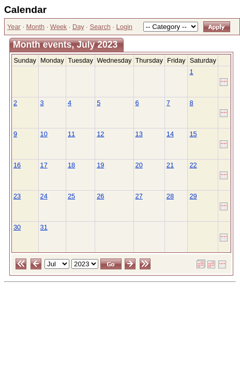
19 (100, 165)
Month (35, 27)
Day (78, 27)
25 (71, 196)
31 (44, 227)
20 (139, 165)
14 (170, 134)
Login (124, 27)
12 (100, 134)
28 (170, 196)
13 (139, 134)
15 (193, 134)
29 (193, 196)
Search (100, 27)
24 (44, 196)
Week (58, 27)
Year (14, 27)
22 (193, 165)
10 (44, 134)
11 (71, 134)
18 (71, 165)
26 (100, 196)
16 (17, 165)
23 (17, 196)
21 (170, 165)
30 (17, 227)
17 (44, 165)
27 (139, 196)
